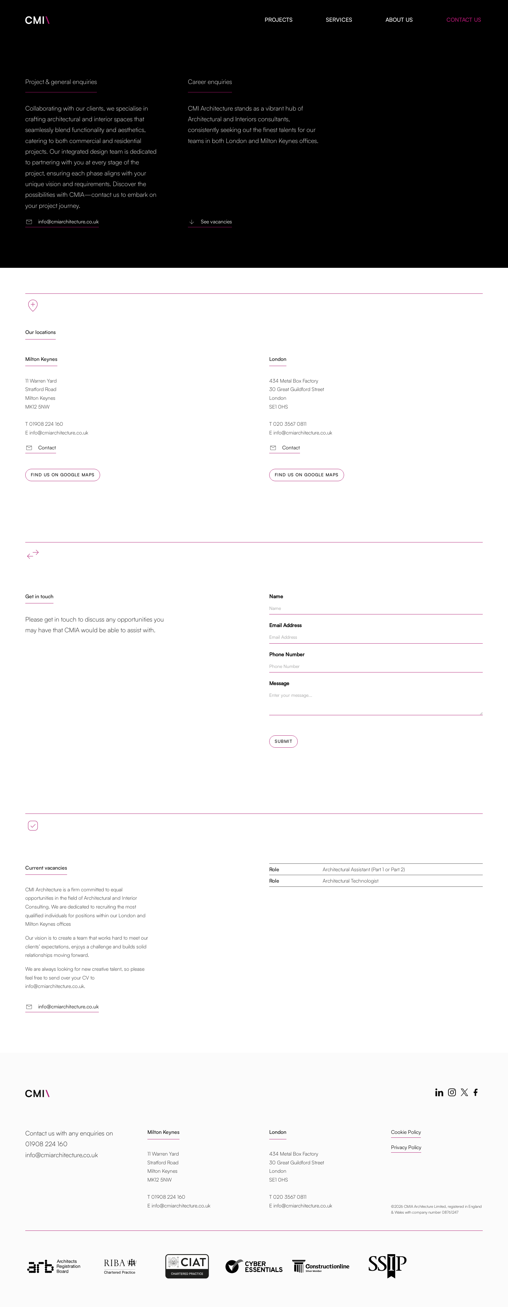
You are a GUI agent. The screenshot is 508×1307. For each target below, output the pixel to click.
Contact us (463, 19)
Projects (279, 19)
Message (279, 683)
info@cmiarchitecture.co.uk (62, 221)
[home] (37, 17)
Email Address (285, 625)
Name (276, 596)
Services (339, 19)
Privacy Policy (406, 1147)
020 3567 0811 (289, 1197)
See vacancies (210, 221)
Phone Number (287, 654)
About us (399, 19)
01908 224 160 (168, 1197)
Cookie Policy (406, 1132)
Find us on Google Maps (63, 474)
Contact (40, 447)
